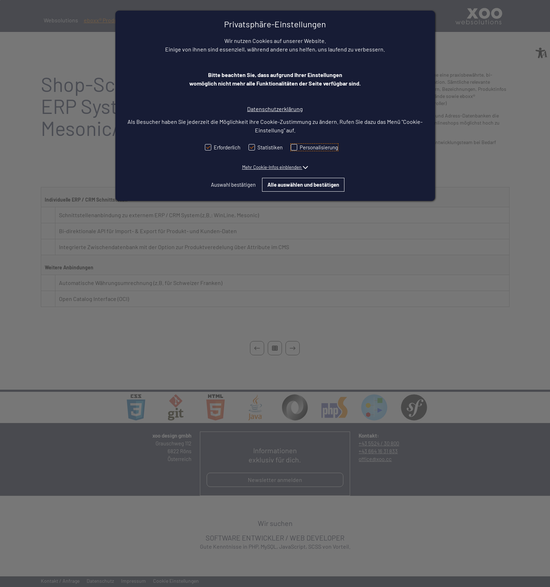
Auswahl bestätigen (233, 184)
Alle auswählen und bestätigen (303, 184)
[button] (275, 167)
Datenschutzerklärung (275, 108)
